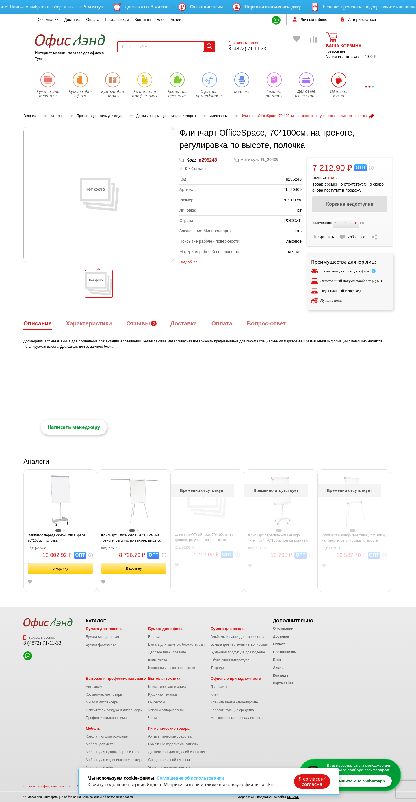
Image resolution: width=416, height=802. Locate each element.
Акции (176, 19)
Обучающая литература (230, 660)
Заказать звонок (244, 43)
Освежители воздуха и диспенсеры (114, 710)
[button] (99, 284)
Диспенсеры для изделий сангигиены (178, 752)
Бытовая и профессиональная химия (121, 678)
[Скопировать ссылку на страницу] (374, 237)
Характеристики (89, 323)
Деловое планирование (167, 652)
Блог (161, 19)
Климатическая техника (167, 687)
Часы (152, 718)
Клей (214, 694)
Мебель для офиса (101, 768)
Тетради (217, 668)
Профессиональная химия (107, 718)
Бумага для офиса (165, 629)
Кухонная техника (162, 694)
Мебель (93, 728)
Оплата (92, 19)
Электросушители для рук (169, 768)
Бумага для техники (104, 629)
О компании (48, 19)
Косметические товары (104, 694)
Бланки (154, 637)
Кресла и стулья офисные (107, 736)
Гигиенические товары (169, 728)
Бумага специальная (102, 637)
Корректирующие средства (232, 710)
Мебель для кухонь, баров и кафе (113, 752)
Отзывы (138, 323)
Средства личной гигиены (169, 760)
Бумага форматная (101, 644)
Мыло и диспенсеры (102, 702)
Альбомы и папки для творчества (237, 637)
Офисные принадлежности (236, 678)
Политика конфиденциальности (46, 786)
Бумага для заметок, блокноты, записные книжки (187, 644)
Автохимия (94, 687)
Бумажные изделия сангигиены (173, 744)
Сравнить (323, 237)
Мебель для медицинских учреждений (116, 760)
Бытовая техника (164, 678)
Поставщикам (117, 19)
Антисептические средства (170, 736)
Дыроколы (219, 687)
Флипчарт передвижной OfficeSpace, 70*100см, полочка (57, 537)
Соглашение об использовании (190, 778)
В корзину (60, 568)
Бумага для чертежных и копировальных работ (248, 644)
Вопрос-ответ (266, 323)
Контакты (143, 19)
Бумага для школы (228, 629)
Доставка (72, 19)
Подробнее (188, 262)
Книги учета (157, 660)
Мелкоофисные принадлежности (237, 718)
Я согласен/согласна (312, 781)
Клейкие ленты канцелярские (234, 702)
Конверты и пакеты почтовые (171, 668)
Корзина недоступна (349, 204)
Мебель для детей (100, 744)
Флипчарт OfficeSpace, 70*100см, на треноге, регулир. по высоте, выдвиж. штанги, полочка (131, 538)
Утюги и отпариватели (166, 710)
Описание (37, 323)
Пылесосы (156, 702)
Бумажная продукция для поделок (238, 652)
